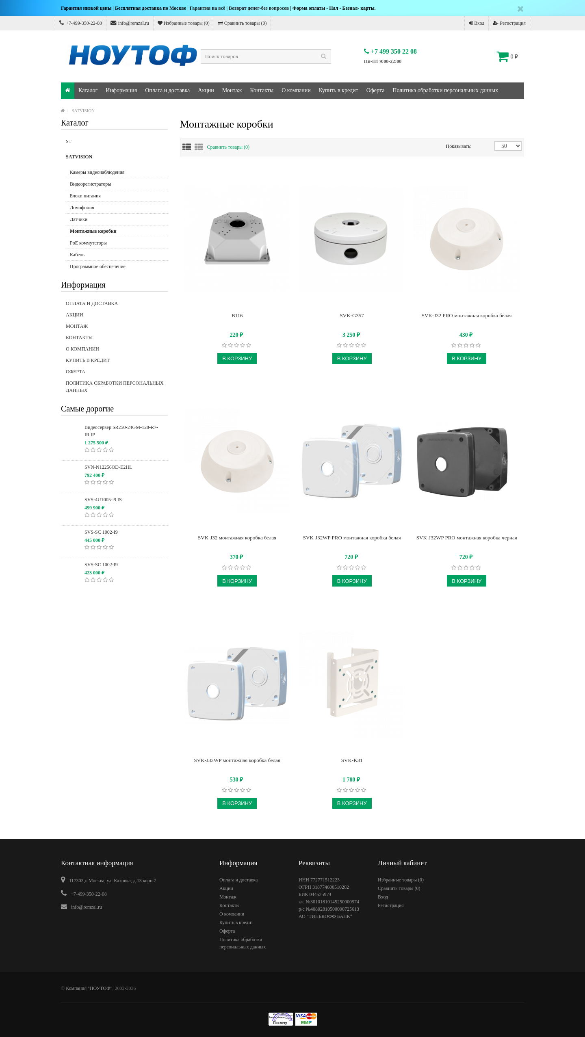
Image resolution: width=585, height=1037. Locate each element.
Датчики (78, 219)
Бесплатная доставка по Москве (150, 8)
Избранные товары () (184, 23)
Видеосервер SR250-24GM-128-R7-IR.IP (121, 430)
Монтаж (232, 90)
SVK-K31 (352, 760)
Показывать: (454, 146)
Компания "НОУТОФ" (89, 988)
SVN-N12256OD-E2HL (108, 467)
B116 (237, 315)
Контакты (261, 90)
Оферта (375, 90)
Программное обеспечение (98, 266)
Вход (476, 23)
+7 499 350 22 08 (390, 51)
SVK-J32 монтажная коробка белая (237, 538)
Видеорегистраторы (90, 184)
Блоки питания (85, 196)
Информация (121, 90)
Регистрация (509, 23)
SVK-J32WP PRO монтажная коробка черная (466, 538)
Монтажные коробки (93, 231)
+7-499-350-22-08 (80, 23)
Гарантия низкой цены (86, 8)
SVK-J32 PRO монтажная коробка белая (467, 315)
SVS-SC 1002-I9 (101, 532)
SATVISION (83, 110)
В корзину (237, 358)
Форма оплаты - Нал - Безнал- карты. (334, 8)
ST (117, 144)
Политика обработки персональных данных (445, 90)
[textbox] (266, 56)
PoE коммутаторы (88, 243)
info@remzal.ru (129, 23)
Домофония (82, 207)
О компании (296, 90)
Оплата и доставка (167, 90)
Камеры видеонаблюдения (97, 172)
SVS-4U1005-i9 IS (103, 499)
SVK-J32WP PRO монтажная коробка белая (352, 538)
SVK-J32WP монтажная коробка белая (237, 760)
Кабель (77, 255)
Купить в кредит (338, 90)
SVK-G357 (352, 315)
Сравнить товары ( (228, 147)
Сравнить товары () (242, 23)
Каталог (88, 90)
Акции (206, 90)
